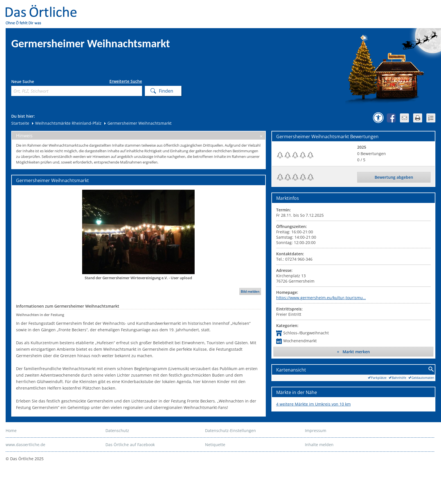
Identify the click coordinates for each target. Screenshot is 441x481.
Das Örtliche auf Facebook (130, 444)
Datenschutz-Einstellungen (230, 430)
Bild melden (250, 291)
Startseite (20, 123)
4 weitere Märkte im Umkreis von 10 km (313, 404)
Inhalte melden (319, 444)
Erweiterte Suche (125, 81)
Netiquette (215, 444)
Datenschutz (117, 430)
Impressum (315, 430)
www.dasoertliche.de (25, 444)
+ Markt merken (353, 351)
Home (11, 430)
